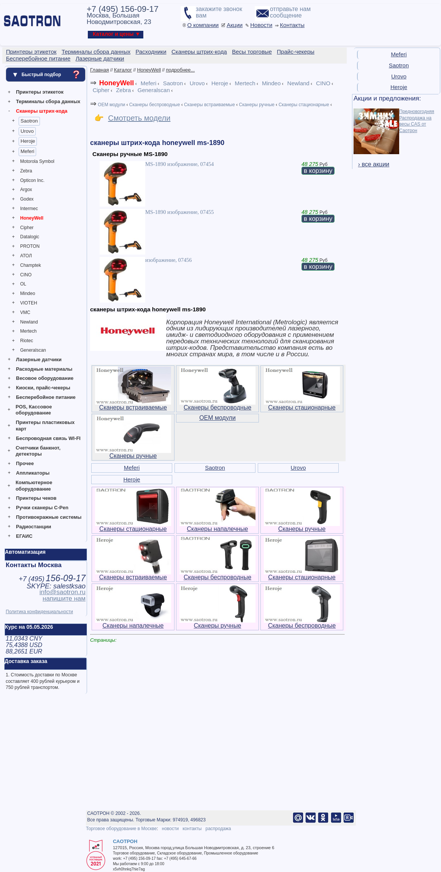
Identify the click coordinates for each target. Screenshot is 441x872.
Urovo (27, 131)
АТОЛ (26, 255)
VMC (25, 312)
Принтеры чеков (36, 498)
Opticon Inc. (32, 180)
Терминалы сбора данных (48, 101)
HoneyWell (31, 218)
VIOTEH (28, 303)
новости (170, 828)
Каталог (123, 70)
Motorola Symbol (37, 161)
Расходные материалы (44, 369)
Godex (26, 199)
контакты (191, 828)
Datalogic (29, 236)
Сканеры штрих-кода (41, 111)
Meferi (27, 151)
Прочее (25, 463)
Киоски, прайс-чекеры (43, 388)
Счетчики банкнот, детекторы (38, 451)
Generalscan (33, 350)
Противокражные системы (48, 517)
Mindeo (27, 293)
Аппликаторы (32, 473)
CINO (26, 274)
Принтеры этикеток (39, 92)
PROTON (30, 246)
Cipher (26, 227)
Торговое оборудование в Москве (121, 828)
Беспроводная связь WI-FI (48, 438)
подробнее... (180, 70)
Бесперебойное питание (46, 397)
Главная (99, 70)
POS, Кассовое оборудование (34, 410)
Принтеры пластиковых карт (45, 425)
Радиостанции (33, 526)
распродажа (218, 828)
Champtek (30, 265)
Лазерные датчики (39, 359)
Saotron (29, 121)
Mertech (28, 331)
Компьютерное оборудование (34, 486)
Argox (26, 189)
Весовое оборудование (44, 378)
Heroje (28, 141)
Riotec (26, 340)
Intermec (29, 208)
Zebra (26, 171)
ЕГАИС (24, 536)
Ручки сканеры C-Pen (42, 507)
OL (23, 284)
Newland (29, 322)
